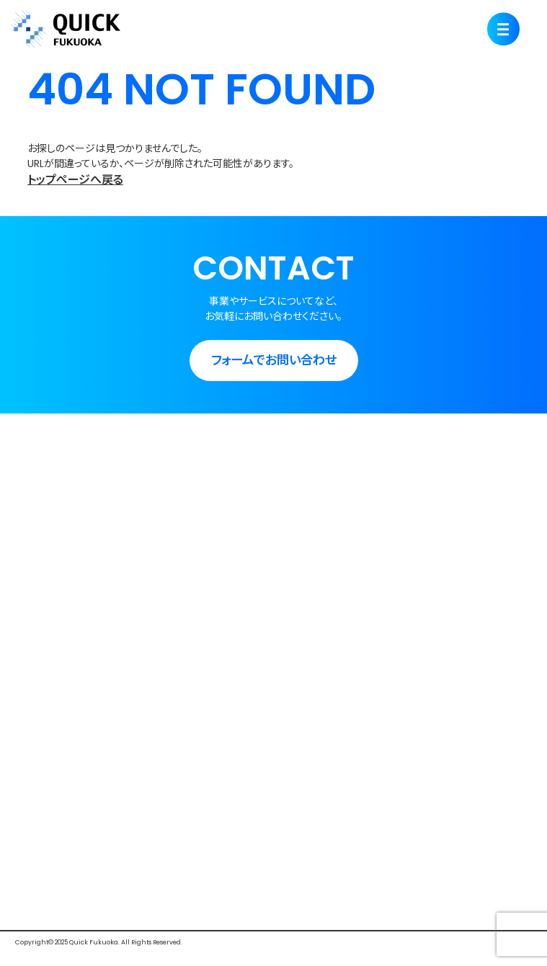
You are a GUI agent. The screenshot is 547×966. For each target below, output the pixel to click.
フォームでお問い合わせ (274, 360)
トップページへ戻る (75, 179)
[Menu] (503, 29)
